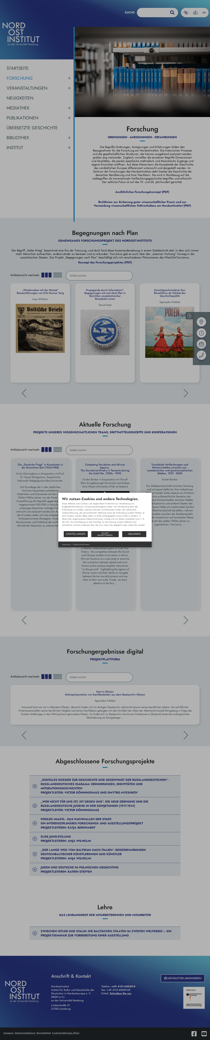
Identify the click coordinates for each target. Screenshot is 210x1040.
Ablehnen (134, 534)
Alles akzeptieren (105, 534)
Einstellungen (75, 534)
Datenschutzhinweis (81, 544)
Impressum (66, 544)
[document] (105, 513)
